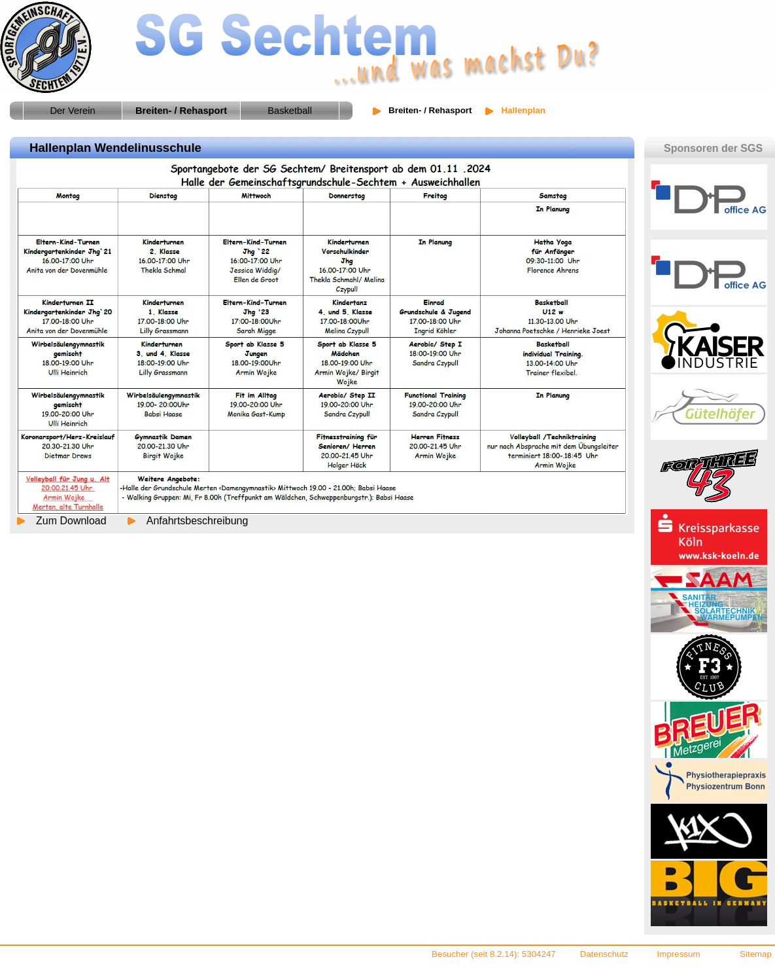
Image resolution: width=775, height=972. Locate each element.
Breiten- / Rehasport (430, 110)
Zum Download (71, 520)
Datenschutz (604, 954)
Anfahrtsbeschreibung (197, 520)
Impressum (678, 954)
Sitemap (756, 954)
